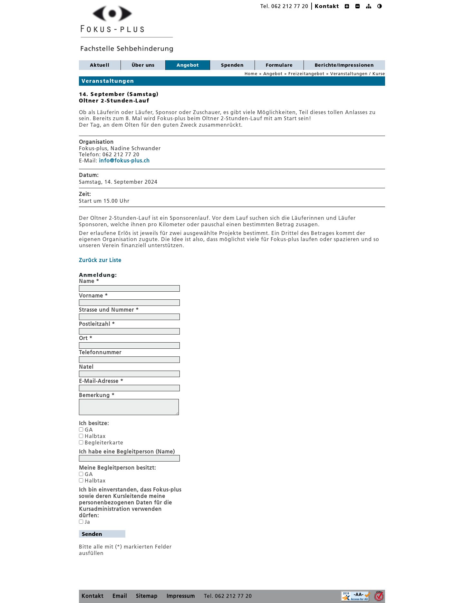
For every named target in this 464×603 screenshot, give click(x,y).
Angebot (182, 65)
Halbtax (95, 436)
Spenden (232, 65)
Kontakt (327, 6)
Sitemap (147, 596)
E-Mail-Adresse (101, 381)
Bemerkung (97, 395)
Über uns (143, 65)
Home (251, 73)
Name (89, 281)
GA (89, 429)
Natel (86, 367)
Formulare (279, 65)
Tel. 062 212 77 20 (284, 6)
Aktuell (100, 65)
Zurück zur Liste (100, 260)
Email (119, 596)
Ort (85, 338)
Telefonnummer (100, 352)
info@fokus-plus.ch (124, 160)
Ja (87, 522)
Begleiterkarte (104, 442)
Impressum (181, 596)
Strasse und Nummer (109, 309)
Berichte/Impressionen (344, 65)
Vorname (93, 295)
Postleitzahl (97, 324)
